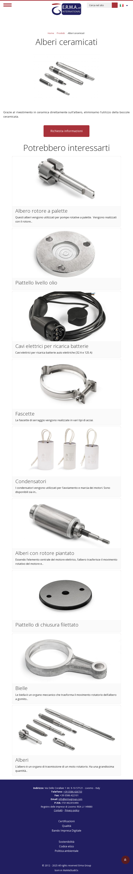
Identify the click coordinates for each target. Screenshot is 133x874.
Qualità (66, 826)
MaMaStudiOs (70, 870)
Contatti (58, 810)
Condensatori (30, 481)
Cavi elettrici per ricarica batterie (51, 346)
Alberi (21, 759)
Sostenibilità (66, 842)
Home (51, 33)
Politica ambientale (66, 851)
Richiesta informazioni (66, 131)
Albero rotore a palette (41, 210)
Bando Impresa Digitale (66, 830)
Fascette (25, 413)
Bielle (21, 688)
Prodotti (61, 33)
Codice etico (66, 846)
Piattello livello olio (36, 282)
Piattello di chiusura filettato (46, 624)
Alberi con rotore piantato (44, 553)
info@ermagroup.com (70, 799)
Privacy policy (72, 810)
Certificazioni (66, 821)
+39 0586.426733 (72, 791)
